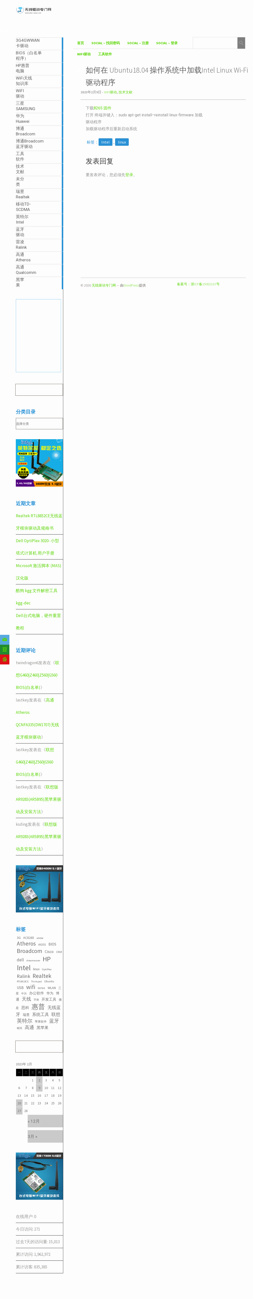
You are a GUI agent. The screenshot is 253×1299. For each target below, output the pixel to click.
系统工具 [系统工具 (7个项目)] (40, 1014)
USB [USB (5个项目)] (20, 987)
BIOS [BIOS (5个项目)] (52, 944)
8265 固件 (102, 108)
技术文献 (125, 92)
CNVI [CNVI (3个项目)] (59, 952)
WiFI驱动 (84, 54)
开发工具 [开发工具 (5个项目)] (49, 999)
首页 (80, 43)
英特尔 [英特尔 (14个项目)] (24, 1020)
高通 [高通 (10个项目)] (29, 1027)
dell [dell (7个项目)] (20, 960)
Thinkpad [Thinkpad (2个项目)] (36, 981)
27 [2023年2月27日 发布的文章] (19, 1111)
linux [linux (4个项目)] (36, 969)
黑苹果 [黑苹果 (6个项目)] (42, 1027)
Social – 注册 (138, 43)
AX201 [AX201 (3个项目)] (42, 944)
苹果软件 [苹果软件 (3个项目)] (41, 1021)
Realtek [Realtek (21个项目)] (42, 975)
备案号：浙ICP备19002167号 (198, 284)
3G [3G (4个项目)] (19, 937)
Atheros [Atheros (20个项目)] (26, 943)
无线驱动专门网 (104, 285)
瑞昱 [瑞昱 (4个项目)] (26, 1014)
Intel (105, 142)
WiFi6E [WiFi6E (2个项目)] (41, 988)
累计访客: (25, 1267)
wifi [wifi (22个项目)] (30, 987)
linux (122, 142)
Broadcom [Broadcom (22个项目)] (29, 951)
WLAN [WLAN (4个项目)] (52, 988)
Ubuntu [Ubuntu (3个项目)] (49, 981)
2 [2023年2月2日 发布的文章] (39, 1080)
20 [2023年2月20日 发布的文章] (19, 1103)
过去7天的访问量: (32, 1241)
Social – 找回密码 (105, 43)
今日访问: (25, 1229)
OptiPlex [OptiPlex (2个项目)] (47, 969)
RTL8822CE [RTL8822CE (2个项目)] (23, 981)
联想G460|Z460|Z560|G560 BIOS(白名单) (37, 675)
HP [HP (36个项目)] (47, 959)
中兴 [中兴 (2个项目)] (24, 993)
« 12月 (34, 1121)
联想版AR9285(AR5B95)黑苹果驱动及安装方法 (38, 799)
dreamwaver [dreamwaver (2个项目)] (33, 960)
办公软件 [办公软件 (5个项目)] (36, 993)
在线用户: (25, 1216)
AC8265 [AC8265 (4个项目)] (28, 937)
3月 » (32, 1136)
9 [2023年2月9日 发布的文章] (39, 1088)
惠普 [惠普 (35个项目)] (38, 1007)
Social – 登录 (167, 43)
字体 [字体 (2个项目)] (36, 999)
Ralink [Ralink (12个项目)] (23, 976)
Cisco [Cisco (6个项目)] (49, 951)
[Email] (4, 640)
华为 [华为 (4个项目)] (49, 993)
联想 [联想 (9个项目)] (55, 1014)
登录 (129, 174)
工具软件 (105, 54)
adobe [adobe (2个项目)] (40, 938)
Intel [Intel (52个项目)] (24, 967)
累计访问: (25, 1254)
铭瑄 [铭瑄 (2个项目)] (19, 1028)
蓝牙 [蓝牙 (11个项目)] (54, 1021)
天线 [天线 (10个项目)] (26, 999)
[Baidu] (4, 659)
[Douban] (4, 650)
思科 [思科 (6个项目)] (25, 1007)
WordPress (131, 285)
